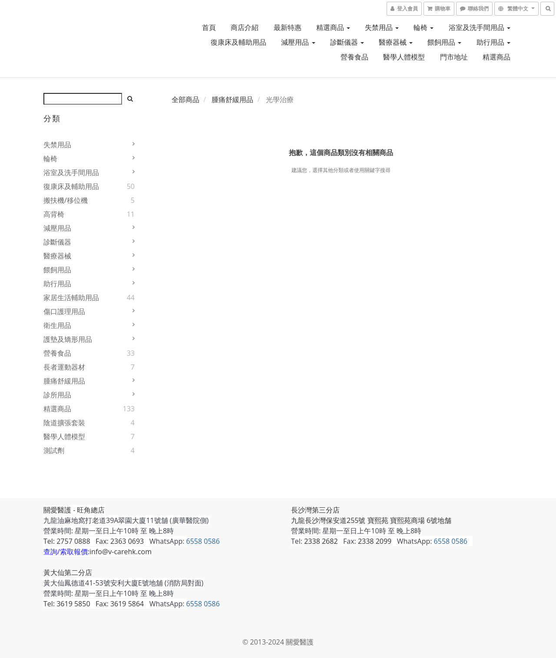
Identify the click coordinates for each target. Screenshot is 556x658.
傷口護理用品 (64, 311)
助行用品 (493, 42)
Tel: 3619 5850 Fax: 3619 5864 (93, 603)
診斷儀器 (347, 42)
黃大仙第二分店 (67, 572)
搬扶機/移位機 (65, 200)
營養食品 (354, 57)
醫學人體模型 (404, 57)
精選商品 (333, 27)
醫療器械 (396, 42)
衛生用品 (57, 325)
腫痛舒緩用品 (64, 381)
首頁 (209, 27)
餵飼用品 (444, 42)
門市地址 (454, 57)
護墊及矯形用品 (67, 339)
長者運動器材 (64, 367)
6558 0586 (203, 541)
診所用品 (57, 395)
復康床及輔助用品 (238, 42)
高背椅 (53, 214)
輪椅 (424, 27)
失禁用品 (382, 27)
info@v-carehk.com (120, 551)
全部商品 (185, 99)
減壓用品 (298, 42)
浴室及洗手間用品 (479, 27)
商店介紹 (244, 27)
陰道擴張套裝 (64, 422)
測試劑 (53, 450)
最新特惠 (287, 27)
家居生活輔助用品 (71, 297)
